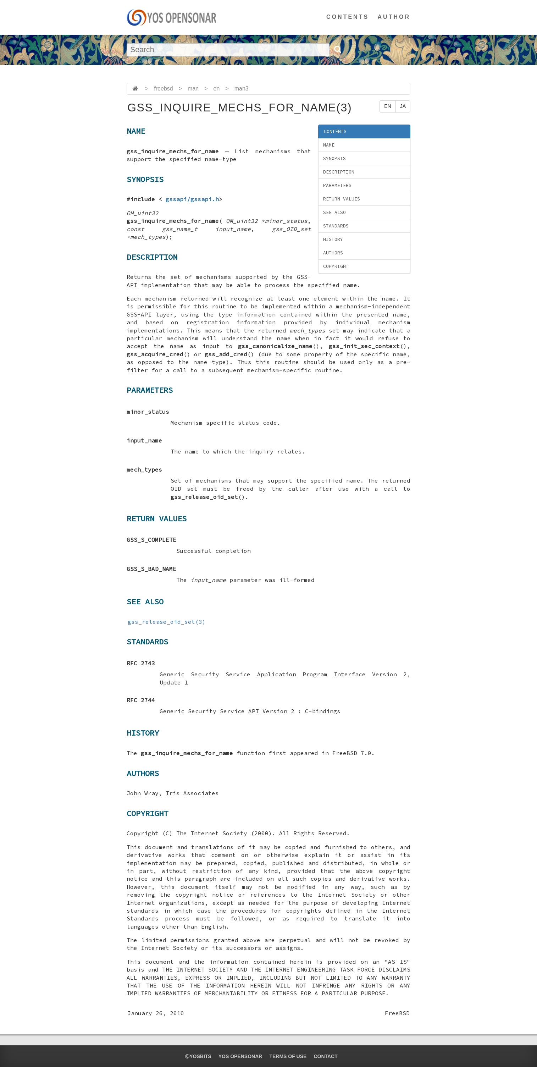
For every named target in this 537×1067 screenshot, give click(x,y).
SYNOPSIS (334, 158)
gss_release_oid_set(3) (167, 621)
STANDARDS (336, 226)
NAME (328, 145)
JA (403, 106)
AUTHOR (394, 17)
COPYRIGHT (336, 266)
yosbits (198, 1056)
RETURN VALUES (341, 199)
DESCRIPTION (338, 172)
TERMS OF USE (287, 1056)
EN (387, 106)
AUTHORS (333, 253)
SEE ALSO (334, 212)
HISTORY (333, 239)
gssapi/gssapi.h (192, 199)
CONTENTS (347, 17)
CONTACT (325, 1056)
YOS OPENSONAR (240, 1056)
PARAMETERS (337, 185)
